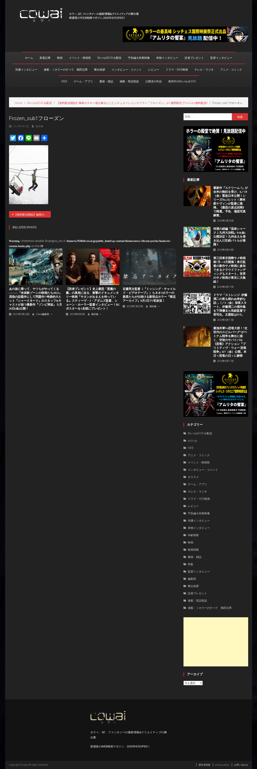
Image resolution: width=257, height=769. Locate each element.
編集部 (192, 579)
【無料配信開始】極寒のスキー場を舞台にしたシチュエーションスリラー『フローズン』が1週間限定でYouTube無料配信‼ (32, 214)
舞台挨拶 (99, 69)
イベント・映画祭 (80, 57)
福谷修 (94, 314)
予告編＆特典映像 (139, 57)
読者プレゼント (194, 57)
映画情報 (193, 549)
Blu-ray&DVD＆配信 (109, 57)
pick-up (192, 440)
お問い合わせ (241, 764)
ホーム (29, 57)
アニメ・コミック (231, 69)
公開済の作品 (153, 81)
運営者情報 (204, 764)
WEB (64, 81)
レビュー (153, 69)
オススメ (193, 477)
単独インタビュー (167, 57)
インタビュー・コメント (127, 69)
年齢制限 (193, 535)
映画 (60, 57)
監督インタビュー (221, 57)
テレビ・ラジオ (204, 69)
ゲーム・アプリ (83, 81)
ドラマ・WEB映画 (177, 69)
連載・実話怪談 (129, 81)
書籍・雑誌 (106, 81)
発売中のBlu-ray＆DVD (182, 81)
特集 (190, 564)
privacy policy (222, 764)
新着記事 (45, 57)
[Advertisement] (215, 641)
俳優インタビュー (26, 69)
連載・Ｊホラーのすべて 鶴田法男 (66, 69)
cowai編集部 (42, 314)
